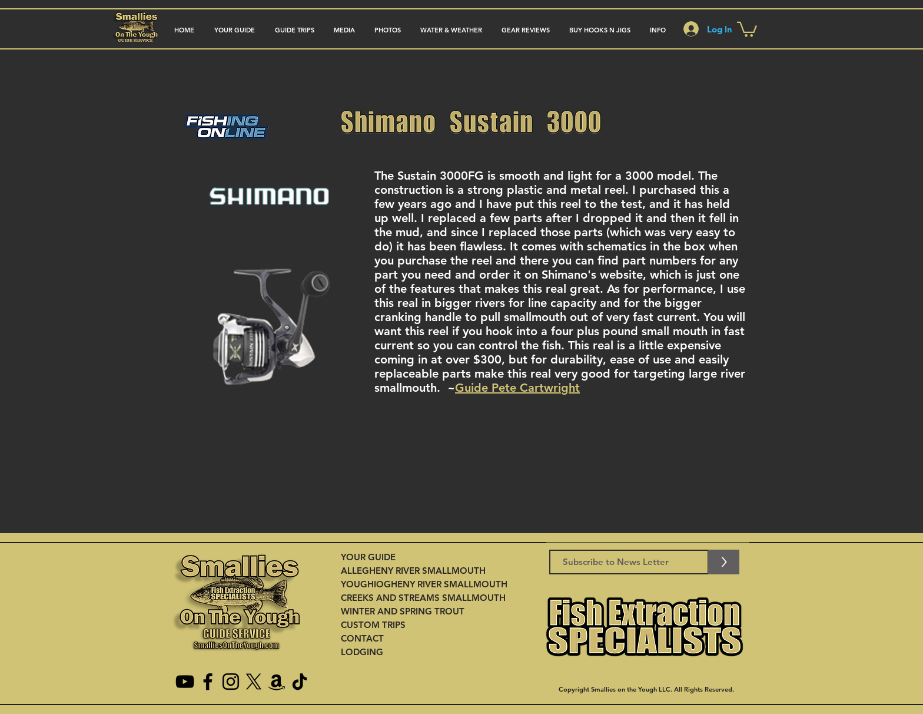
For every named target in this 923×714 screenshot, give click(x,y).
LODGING (362, 651)
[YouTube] (185, 681)
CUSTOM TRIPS (373, 624)
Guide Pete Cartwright (517, 388)
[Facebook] (208, 681)
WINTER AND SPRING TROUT (402, 611)
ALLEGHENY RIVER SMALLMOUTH (413, 570)
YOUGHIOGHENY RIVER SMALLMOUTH (424, 584)
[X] (254, 681)
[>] (723, 562)
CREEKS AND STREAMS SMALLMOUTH (423, 597)
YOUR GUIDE (368, 557)
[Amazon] (276, 681)
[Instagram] (231, 681)
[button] (294, 30)
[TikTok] (299, 681)
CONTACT (362, 638)
